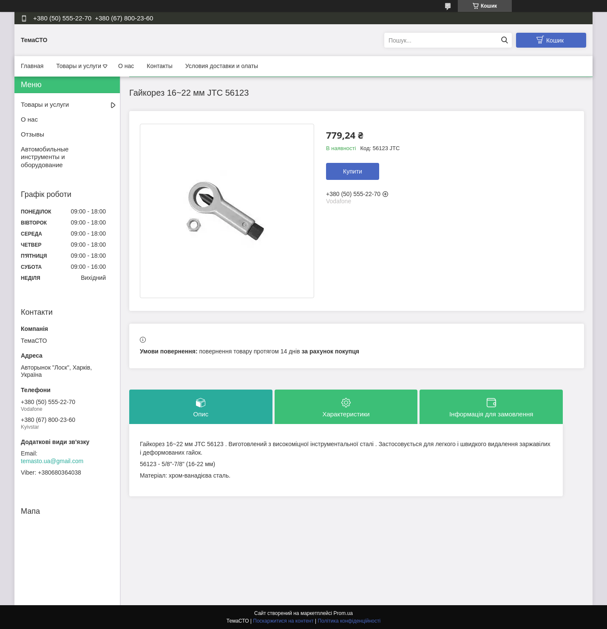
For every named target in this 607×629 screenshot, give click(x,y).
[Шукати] (504, 40)
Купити (352, 171)
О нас (126, 66)
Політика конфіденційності (349, 621)
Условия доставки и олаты (221, 66)
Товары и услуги (78, 66)
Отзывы (32, 134)
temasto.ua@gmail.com (52, 461)
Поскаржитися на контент (283, 621)
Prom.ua (343, 613)
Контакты (159, 66)
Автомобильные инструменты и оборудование (44, 157)
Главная (32, 66)
